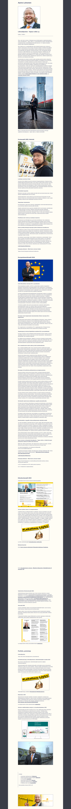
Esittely (19, 34)
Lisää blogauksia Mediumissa (24, 455)
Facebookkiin (33, 782)
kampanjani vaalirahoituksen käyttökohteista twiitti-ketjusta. (30, 597)
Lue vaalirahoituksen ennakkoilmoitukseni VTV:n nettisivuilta (39, 595)
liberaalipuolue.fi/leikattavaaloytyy (37, 691)
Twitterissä (34, 776)
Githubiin (33, 780)
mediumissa (39, 643)
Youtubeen (34, 781)
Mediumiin (38, 777)
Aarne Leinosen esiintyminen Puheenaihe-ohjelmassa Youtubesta (34, 547)
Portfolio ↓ (23, 34)
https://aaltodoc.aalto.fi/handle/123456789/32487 (28, 702)
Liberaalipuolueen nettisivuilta (35, 541)
